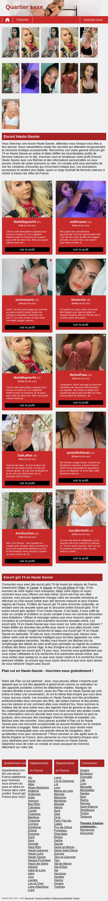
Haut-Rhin (34, 847)
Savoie (47, 587)
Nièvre (58, 807)
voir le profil (27, 249)
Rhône (58, 837)
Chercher (23, 19)
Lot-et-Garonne (64, 781)
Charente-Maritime (34, 815)
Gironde (33, 843)
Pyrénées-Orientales (61, 832)
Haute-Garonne (38, 850)
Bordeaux (86, 773)
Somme (59, 853)
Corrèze (33, 824)
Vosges (59, 883)
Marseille (86, 786)
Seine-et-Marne (64, 847)
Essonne (33, 833)
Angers (84, 770)
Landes (33, 880)
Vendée (59, 876)
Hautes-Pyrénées (39, 860)
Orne (57, 817)
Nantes (84, 793)
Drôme (32, 830)
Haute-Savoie (37, 857)
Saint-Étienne (89, 806)
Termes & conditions (43, 898)
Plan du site (29, 898)
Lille (82, 780)
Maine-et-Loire (63, 790)
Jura (31, 876)
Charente (34, 820)
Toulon (84, 813)
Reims (84, 800)
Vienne (58, 880)
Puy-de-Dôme (66, 587)
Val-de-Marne (63, 863)
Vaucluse (60, 873)
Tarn (57, 860)
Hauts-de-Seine (38, 863)
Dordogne (34, 827)
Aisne (31, 781)
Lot (56, 784)
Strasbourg (87, 810)
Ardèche (33, 790)
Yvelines (59, 886)
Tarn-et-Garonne (65, 857)
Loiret (57, 777)
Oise (57, 814)
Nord (57, 810)
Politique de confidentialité (62, 898)
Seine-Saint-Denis (66, 850)
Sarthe (58, 840)
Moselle (59, 804)
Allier (22, 587)
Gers (31, 840)
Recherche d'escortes (87, 831)
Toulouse (86, 816)
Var (56, 870)
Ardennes (34, 794)
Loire (31, 890)
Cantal (34, 587)
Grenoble (86, 776)
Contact (76, 898)
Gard (31, 837)
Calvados (34, 807)
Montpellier (87, 790)
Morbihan (60, 800)
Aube (31, 797)
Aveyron (33, 800)
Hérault (33, 866)
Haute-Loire (35, 853)
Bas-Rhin (34, 804)
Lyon (57, 787)
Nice (83, 796)
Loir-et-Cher (36, 883)
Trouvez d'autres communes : (91, 825)
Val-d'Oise (60, 866)
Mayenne (60, 797)
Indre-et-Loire (37, 870)
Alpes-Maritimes (38, 787)
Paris (58, 820)
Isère (31, 873)
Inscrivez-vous (93, 19)
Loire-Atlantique (38, 886)
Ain (82, 587)
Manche (59, 794)
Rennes (85, 803)
